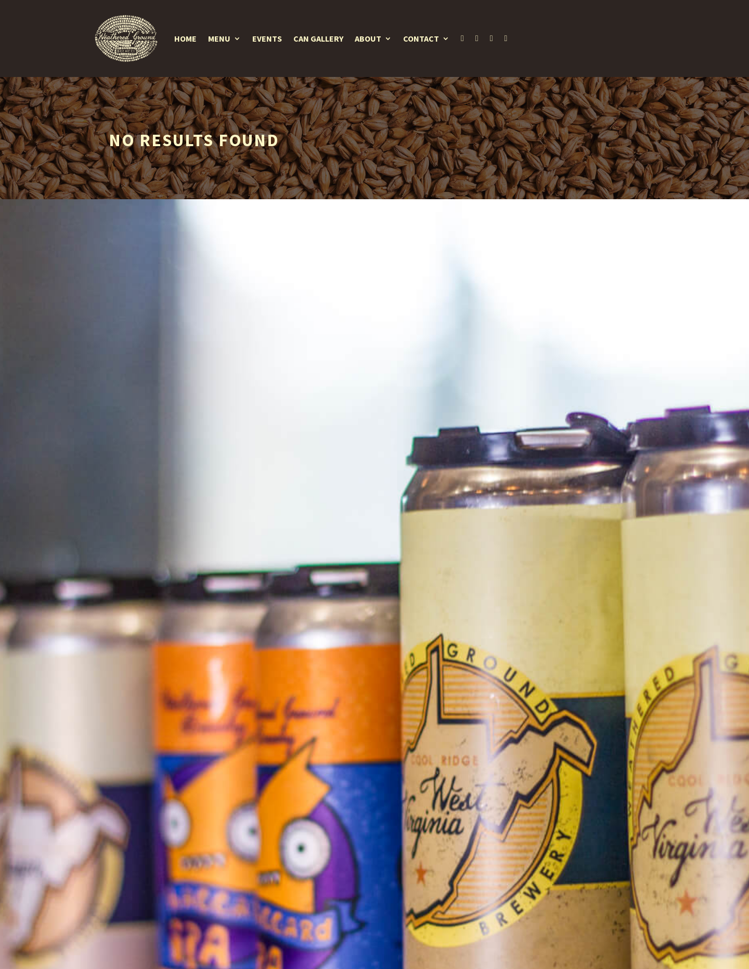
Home (185, 38)
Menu (219, 38)
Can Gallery (318, 38)
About (368, 38)
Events (267, 38)
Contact (421, 38)
